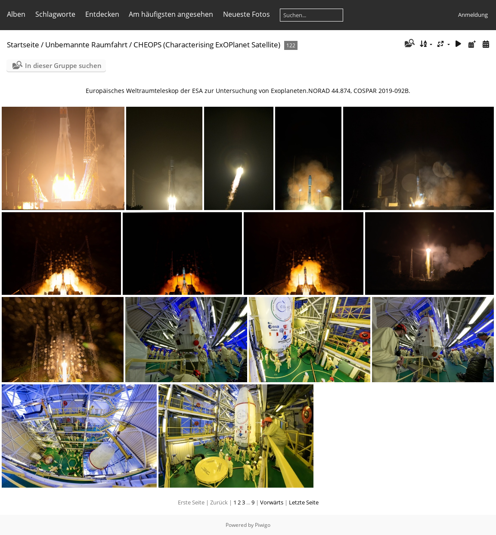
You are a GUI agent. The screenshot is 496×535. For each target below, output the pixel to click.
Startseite (23, 44)
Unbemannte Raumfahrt (86, 44)
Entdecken (102, 14)
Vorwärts (271, 502)
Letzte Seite (304, 502)
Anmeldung (473, 15)
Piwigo (262, 525)
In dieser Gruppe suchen (63, 65)
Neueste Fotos (246, 14)
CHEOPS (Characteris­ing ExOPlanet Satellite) (206, 44)
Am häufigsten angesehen (171, 14)
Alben (16, 14)
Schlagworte (55, 14)
